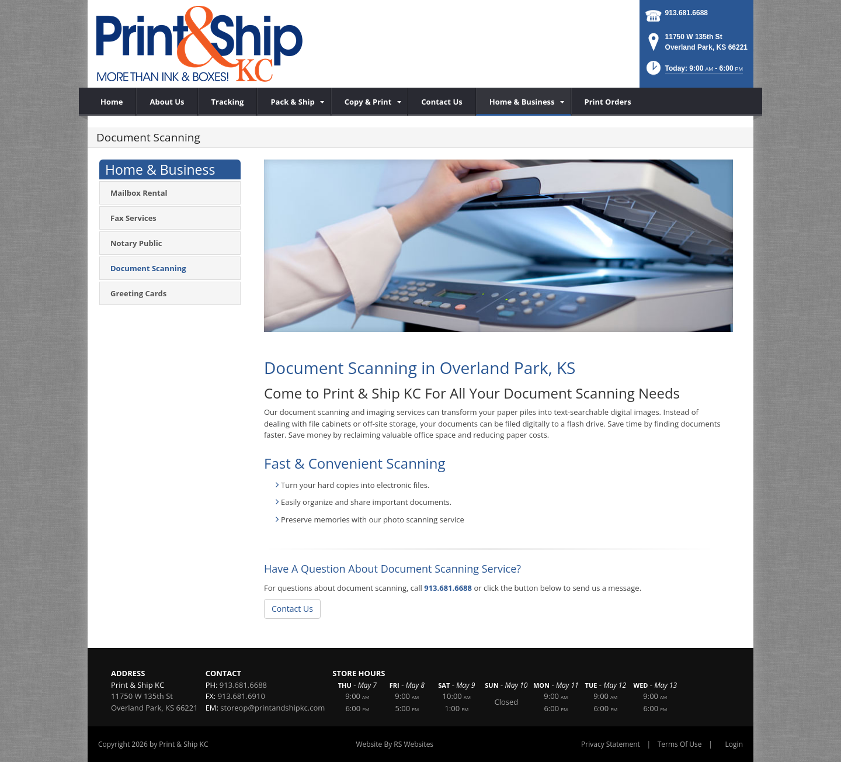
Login (734, 744)
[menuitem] (294, 102)
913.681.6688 (686, 13)
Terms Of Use (680, 744)
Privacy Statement (610, 744)
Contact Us (292, 608)
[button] (693, 71)
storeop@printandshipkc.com (272, 707)
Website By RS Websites (394, 744)
